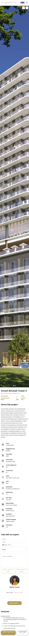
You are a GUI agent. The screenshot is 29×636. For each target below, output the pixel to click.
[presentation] (12, 597)
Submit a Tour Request (8, 632)
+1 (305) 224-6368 (18, 592)
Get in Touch (15, 603)
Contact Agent (22, 632)
